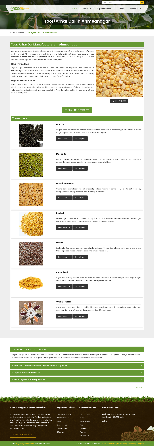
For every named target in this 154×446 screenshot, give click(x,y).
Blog (58, 421)
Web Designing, (108, 443)
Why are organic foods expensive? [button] (28, 379)
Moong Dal (61, 154)
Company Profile (63, 414)
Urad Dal (60, 124)
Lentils (59, 242)
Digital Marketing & (121, 443)
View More (84, 435)
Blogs (121, 8)
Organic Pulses (63, 301)
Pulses (21, 32)
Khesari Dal (62, 272)
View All (139, 387)
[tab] (77, 349)
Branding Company (136, 443)
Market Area (61, 428)
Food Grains (84, 414)
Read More (64, 139)
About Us (87, 8)
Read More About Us (22, 434)
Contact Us (135, 8)
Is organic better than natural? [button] (27, 372)
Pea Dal (60, 213)
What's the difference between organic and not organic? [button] (39, 365)
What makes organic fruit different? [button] (29, 349)
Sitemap (60, 432)
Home (74, 8)
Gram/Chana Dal (65, 183)
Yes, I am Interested (77, 110)
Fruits (81, 425)
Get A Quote (119, 101)
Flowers (82, 432)
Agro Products (105, 8)
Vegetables (84, 421)
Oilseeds (83, 428)
